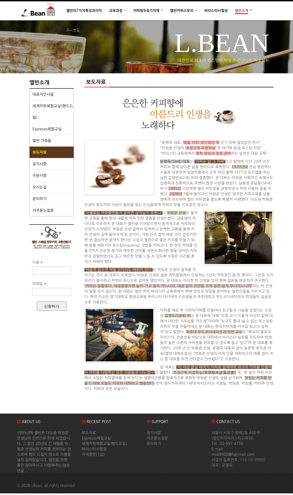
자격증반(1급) (93, 454)
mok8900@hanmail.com (233, 454)
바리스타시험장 (216, 10)
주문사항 (39, 175)
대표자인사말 (43, 94)
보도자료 (39, 152)
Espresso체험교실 (47, 129)
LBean (36, 485)
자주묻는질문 (43, 210)
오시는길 (73, 29)
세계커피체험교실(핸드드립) (52, 111)
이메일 (39, 284)
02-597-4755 (231, 444)
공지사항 (39, 164)
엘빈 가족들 (41, 141)
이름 (37, 262)
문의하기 (39, 199)
